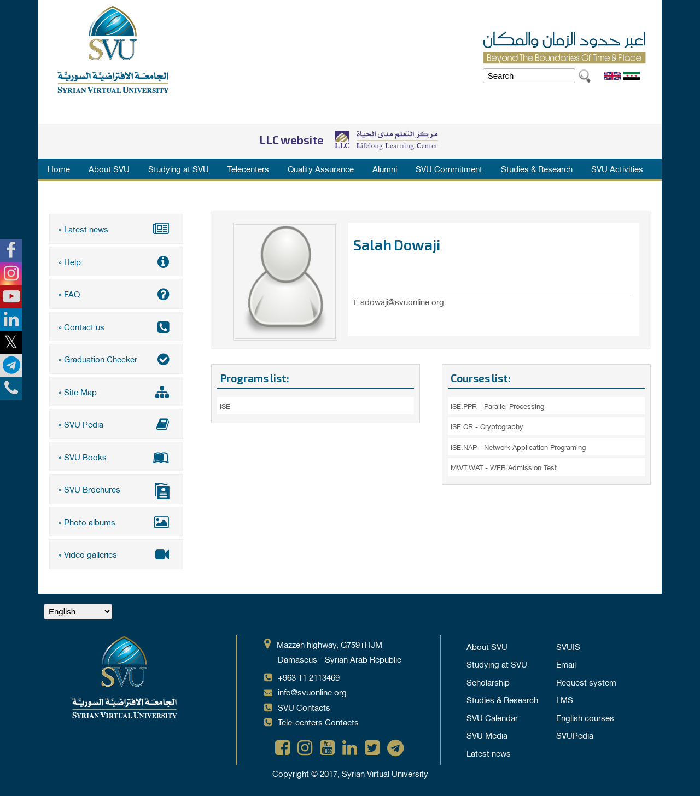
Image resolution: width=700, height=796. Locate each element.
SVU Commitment (449, 168)
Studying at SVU (178, 168)
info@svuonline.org (312, 691)
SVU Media (487, 734)
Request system (586, 681)
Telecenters (248, 168)
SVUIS (568, 646)
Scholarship (488, 681)
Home (59, 168)
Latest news (488, 752)
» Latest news (116, 228)
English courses (585, 717)
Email (566, 663)
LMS (564, 699)
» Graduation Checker (116, 358)
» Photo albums (116, 521)
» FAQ (116, 293)
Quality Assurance (321, 168)
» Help (116, 261)
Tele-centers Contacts (318, 721)
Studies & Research (537, 168)
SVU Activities (617, 168)
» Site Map (116, 391)
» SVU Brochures (116, 490)
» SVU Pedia (116, 423)
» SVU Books (116, 456)
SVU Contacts (304, 707)
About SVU (109, 168)
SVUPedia (574, 734)
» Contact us (116, 326)
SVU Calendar (492, 717)
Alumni (384, 168)
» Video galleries (116, 553)
